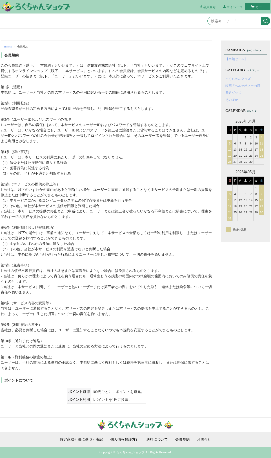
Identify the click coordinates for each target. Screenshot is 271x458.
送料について (157, 439)
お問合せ (204, 439)
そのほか (231, 100)
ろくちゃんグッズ (238, 79)
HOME (8, 46)
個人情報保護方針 (124, 439)
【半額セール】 (236, 59)
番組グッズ (233, 93)
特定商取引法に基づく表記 (81, 439)
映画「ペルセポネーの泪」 (244, 86)
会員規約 (182, 439)
